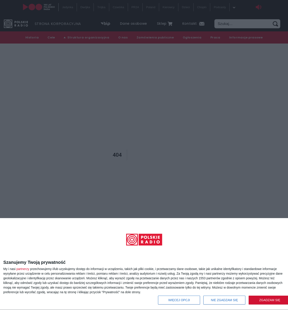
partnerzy (22, 268)
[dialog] (144, 264)
